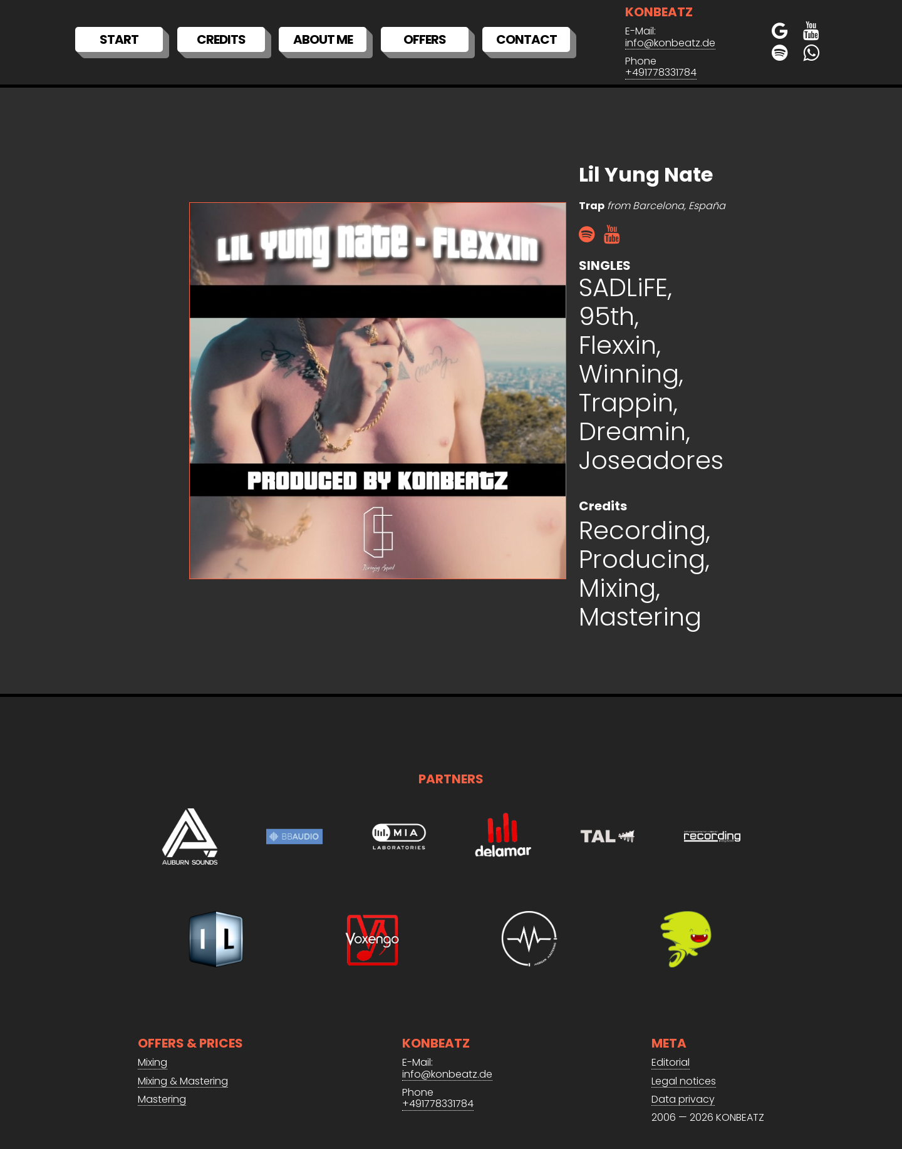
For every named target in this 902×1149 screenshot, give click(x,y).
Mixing (152, 1063)
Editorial (670, 1063)
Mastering (162, 1100)
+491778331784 (661, 73)
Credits (221, 39)
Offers (424, 39)
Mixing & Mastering (183, 1082)
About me (323, 39)
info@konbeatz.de (670, 43)
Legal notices (683, 1082)
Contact (526, 39)
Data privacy (683, 1100)
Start (119, 39)
